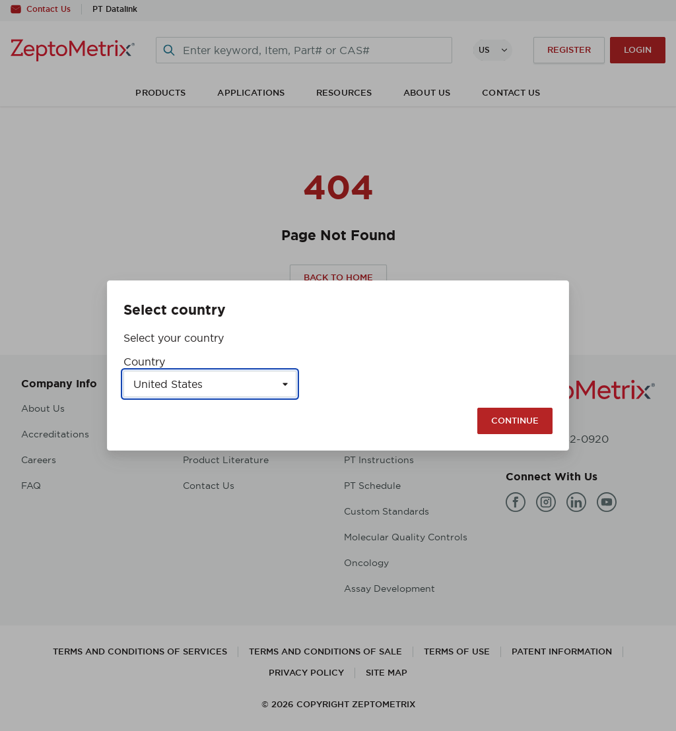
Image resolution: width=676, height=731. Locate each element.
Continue (515, 420)
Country (144, 361)
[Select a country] (209, 384)
